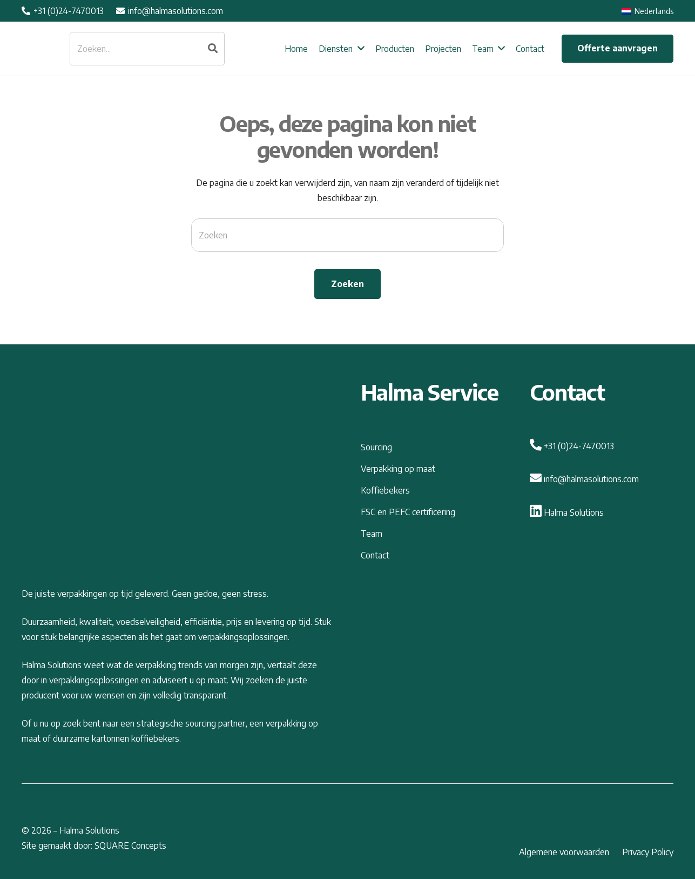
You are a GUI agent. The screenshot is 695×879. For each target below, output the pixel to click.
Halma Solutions (567, 512)
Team (371, 533)
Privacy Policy (647, 852)
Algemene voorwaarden (564, 852)
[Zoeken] (213, 48)
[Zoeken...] (147, 48)
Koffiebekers (385, 490)
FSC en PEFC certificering (408, 512)
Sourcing (376, 447)
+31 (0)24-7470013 (572, 446)
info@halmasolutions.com (584, 479)
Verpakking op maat (398, 468)
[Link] (40, 49)
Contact (375, 555)
